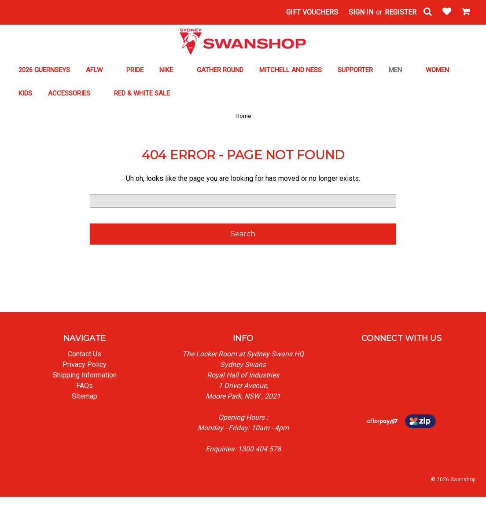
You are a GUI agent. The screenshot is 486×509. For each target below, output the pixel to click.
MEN (399, 70)
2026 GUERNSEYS (44, 70)
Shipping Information (85, 375)
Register (400, 12)
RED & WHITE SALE (146, 93)
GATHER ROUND (220, 70)
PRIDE (135, 70)
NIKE (170, 70)
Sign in (361, 12)
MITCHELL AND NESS (290, 70)
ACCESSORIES (73, 93)
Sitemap (84, 396)
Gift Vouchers (312, 12)
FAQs (84, 385)
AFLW (98, 70)
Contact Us (84, 354)
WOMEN (441, 70)
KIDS (25, 93)
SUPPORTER (355, 70)
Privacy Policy (85, 364)
